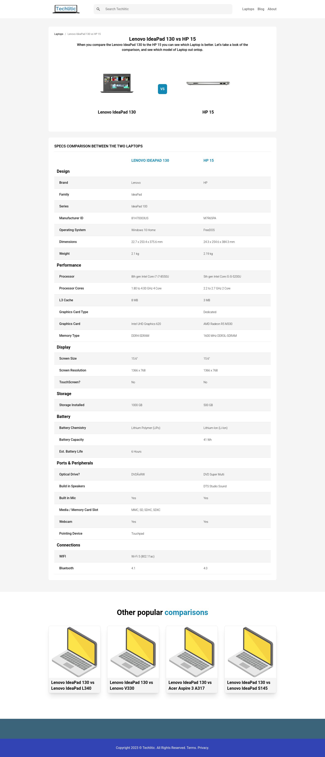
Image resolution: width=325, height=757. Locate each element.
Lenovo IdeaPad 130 (150, 160)
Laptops (248, 9)
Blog (261, 9)
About (272, 9)
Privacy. (203, 748)
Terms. (192, 748)
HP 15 (209, 160)
